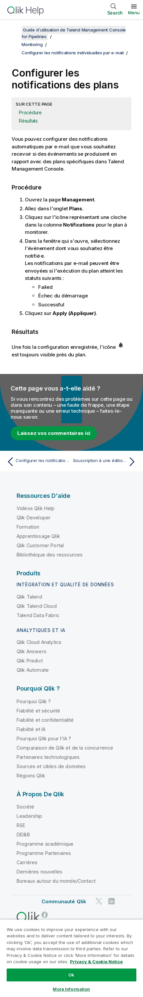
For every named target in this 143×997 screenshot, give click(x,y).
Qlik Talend (29, 597)
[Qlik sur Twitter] (99, 901)
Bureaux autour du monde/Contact (56, 881)
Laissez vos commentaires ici (53, 433)
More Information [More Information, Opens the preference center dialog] (71, 989)
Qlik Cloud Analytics (39, 642)
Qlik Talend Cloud (37, 606)
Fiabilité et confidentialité (45, 720)
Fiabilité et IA (31, 729)
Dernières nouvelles (39, 871)
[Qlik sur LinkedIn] (111, 901)
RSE (21, 825)
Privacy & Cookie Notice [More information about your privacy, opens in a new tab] (96, 961)
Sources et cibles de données (51, 766)
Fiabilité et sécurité (38, 710)
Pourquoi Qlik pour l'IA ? (44, 738)
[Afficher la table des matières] (13, 30)
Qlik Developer (33, 517)
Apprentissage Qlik (38, 536)
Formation (28, 527)
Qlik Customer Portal (40, 545)
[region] (71, 958)
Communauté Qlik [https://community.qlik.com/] (63, 901)
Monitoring (32, 44)
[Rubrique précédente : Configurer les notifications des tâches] (37, 461)
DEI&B (23, 834)
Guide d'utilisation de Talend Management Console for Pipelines (74, 33)
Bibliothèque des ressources (50, 554)
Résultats (28, 121)
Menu (134, 12)
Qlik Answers (31, 651)
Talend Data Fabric (38, 615)
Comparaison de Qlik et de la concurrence (65, 748)
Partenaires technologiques (48, 757)
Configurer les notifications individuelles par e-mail (73, 52)
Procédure (30, 112)
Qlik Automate (33, 670)
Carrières (27, 862)
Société (25, 807)
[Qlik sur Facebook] (45, 915)
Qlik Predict (30, 660)
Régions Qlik (31, 775)
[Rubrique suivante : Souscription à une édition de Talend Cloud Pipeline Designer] (105, 461)
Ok (71, 974)
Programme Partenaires (44, 853)
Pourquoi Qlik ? (34, 701)
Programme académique (45, 844)
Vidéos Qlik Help (36, 508)
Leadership (29, 816)
